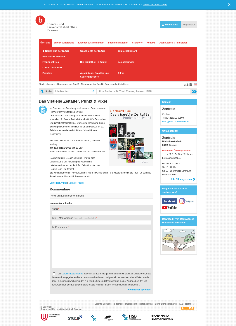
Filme (121, 73)
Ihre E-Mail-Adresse (74, 218)
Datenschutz (145, 304)
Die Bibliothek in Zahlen (93, 62)
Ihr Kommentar (60, 227)
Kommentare (60, 189)
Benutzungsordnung (166, 304)
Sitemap (118, 304)
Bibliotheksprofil (127, 51)
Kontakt (151, 42)
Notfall (188, 304)
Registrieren (189, 24)
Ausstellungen (126, 62)
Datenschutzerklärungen (155, 4)
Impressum (131, 304)
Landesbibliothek (52, 67)
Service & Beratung (64, 42)
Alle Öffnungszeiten (183, 179)
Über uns (45, 42)
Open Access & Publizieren (173, 42)
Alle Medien (62, 91)
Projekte (47, 73)
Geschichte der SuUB (92, 51)
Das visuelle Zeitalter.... (117, 84)
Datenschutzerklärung (72, 273)
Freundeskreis (50, 62)
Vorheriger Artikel (58, 183)
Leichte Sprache (103, 304)
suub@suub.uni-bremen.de (175, 121)
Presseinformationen (54, 56)
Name (55, 208)
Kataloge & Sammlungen (91, 42)
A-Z (181, 304)
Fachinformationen (118, 42)
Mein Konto (170, 24)
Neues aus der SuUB (57, 51)
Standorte (137, 42)
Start (41, 84)
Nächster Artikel (76, 183)
